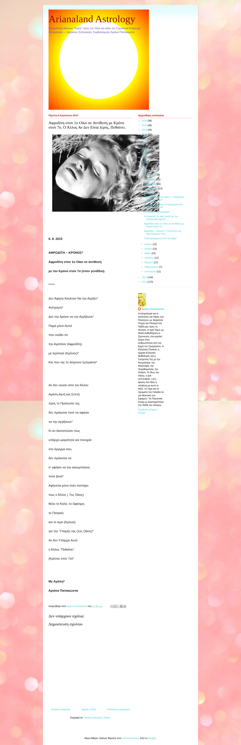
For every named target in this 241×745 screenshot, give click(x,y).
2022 (145, 139)
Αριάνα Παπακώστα (152, 309)
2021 (145, 143)
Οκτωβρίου (150, 184)
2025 (145, 125)
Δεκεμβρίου (150, 174)
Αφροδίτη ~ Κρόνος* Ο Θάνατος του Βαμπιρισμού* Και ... (162, 232)
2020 (145, 148)
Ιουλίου (148, 244)
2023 (145, 134)
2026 (145, 120)
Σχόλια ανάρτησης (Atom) (97, 717)
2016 (145, 166)
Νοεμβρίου (150, 179)
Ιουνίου (148, 248)
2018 (145, 157)
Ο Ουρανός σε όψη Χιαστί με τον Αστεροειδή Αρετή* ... (161, 217)
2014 (145, 277)
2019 (145, 152)
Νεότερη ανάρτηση (60, 709)
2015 (145, 171)
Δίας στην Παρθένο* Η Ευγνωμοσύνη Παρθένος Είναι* (163, 206)
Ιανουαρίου (150, 271)
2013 (145, 281)
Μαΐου (147, 253)
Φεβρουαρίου (151, 267)
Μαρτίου (149, 262)
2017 (145, 161)
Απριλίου (149, 257)
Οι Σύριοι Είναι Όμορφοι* (157, 211)
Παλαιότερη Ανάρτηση (118, 709)
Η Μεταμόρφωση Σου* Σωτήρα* (160, 238)
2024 (145, 129)
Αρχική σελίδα (88, 709)
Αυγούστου (150, 193)
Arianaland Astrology (92, 18)
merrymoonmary (130, 738)
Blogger (152, 738)
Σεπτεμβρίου (151, 188)
